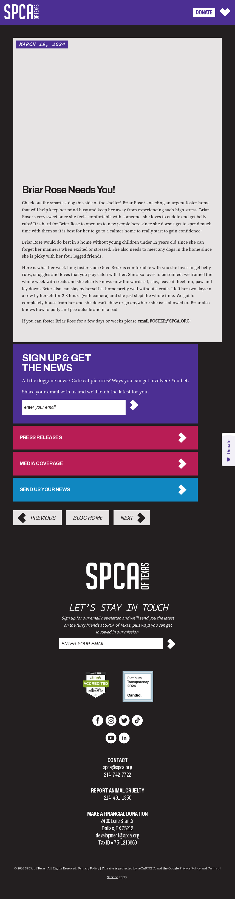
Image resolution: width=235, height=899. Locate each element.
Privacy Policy (190, 868)
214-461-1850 (117, 797)
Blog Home (88, 518)
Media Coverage (41, 463)
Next (126, 518)
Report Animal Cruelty (117, 790)
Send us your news (45, 489)
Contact (117, 760)
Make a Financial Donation (117, 814)
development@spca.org (117, 835)
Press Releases (41, 437)
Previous (42, 518)
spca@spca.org (117, 767)
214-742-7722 (117, 774)
